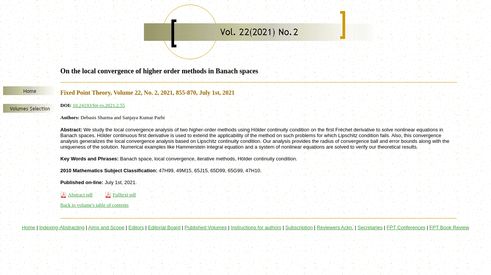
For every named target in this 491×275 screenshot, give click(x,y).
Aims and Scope (106, 227)
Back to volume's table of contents (94, 205)
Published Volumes (205, 227)
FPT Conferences (406, 227)
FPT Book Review (449, 227)
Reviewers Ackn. (335, 227)
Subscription (299, 227)
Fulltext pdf (124, 194)
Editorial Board (164, 227)
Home (28, 227)
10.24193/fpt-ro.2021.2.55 (99, 105)
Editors (136, 227)
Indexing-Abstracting (62, 227)
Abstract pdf (80, 194)
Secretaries (370, 227)
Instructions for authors (256, 227)
